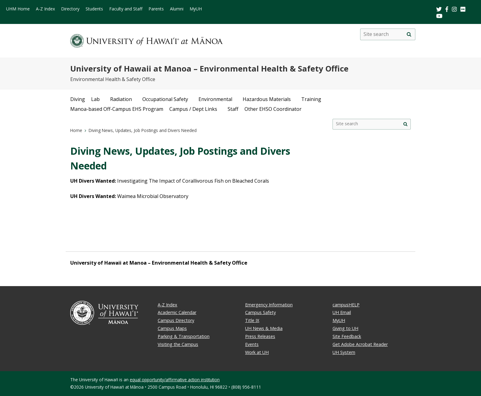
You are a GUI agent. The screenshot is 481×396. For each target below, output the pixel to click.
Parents (156, 9)
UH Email (342, 312)
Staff (233, 109)
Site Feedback (347, 336)
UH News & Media (264, 328)
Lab (95, 99)
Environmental (215, 99)
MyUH (196, 9)
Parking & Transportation (184, 336)
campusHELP (346, 305)
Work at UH (257, 352)
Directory (70, 9)
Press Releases (260, 336)
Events (252, 344)
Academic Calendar (177, 312)
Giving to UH (345, 328)
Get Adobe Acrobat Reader (360, 344)
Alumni (176, 9)
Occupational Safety (165, 99)
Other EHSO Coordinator (273, 109)
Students (94, 9)
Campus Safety (260, 312)
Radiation (121, 99)
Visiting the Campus (178, 344)
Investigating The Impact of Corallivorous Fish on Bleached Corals (193, 180)
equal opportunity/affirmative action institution (175, 379)
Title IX (252, 320)
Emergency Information (269, 305)
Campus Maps (172, 328)
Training (311, 99)
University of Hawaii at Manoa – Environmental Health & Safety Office (209, 68)
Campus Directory (176, 320)
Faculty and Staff (125, 9)
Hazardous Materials (267, 99)
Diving (77, 99)
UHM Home (18, 9)
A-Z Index (45, 9)
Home (76, 130)
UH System (344, 352)
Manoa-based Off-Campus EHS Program (116, 109)
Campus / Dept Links (193, 109)
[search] (409, 34)
